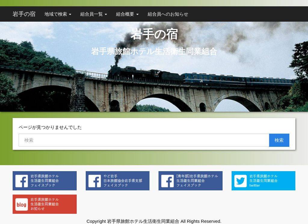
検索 (279, 140)
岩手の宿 (24, 14)
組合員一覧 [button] (93, 14)
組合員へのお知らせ (168, 14)
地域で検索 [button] (58, 14)
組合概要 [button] (127, 14)
